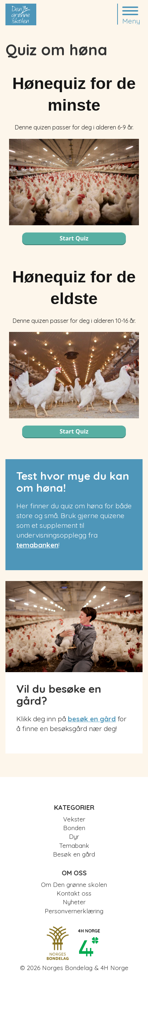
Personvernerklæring (74, 911)
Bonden (74, 828)
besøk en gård (92, 718)
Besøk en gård (74, 854)
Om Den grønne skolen (74, 884)
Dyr (74, 836)
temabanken (37, 545)
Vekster (74, 819)
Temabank (74, 845)
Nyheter (74, 902)
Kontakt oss (74, 893)
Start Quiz (74, 238)
